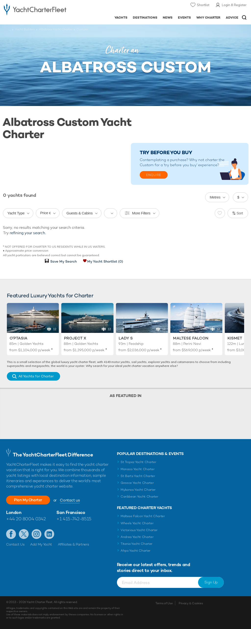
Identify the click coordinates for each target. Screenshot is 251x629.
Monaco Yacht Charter (138, 469)
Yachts (120, 17)
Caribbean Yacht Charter (139, 496)
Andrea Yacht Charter (137, 537)
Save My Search (63, 261)
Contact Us (15, 544)
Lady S (126, 338)
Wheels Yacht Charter (137, 523)
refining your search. (28, 232)
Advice (232, 17)
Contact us (72, 500)
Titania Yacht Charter (136, 544)
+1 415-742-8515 (73, 519)
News (168, 17)
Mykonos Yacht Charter (138, 490)
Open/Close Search (244, 17)
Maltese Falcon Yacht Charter (143, 516)
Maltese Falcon (190, 338)
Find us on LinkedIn (49, 534)
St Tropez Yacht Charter (138, 462)
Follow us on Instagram (36, 534)
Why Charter (208, 17)
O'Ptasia (18, 338)
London (13, 512)
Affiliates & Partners (73, 544)
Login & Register (234, 5)
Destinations (145, 17)
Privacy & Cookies (191, 603)
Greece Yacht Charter (137, 483)
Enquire (153, 175)
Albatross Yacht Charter (55, 29)
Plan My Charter (29, 499)
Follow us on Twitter (24, 534)
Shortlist (203, 5)
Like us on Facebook (11, 534)
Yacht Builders (25, 29)
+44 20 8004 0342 (26, 519)
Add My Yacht (41, 544)
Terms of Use (164, 603)
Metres (215, 197)
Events (184, 17)
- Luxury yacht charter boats (35, 9)
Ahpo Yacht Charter (136, 550)
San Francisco (70, 512)
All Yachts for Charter (36, 376)
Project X (75, 338)
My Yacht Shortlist (105, 261)
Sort (240, 213)
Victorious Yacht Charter (139, 530)
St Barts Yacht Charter (138, 476)
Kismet (234, 338)
